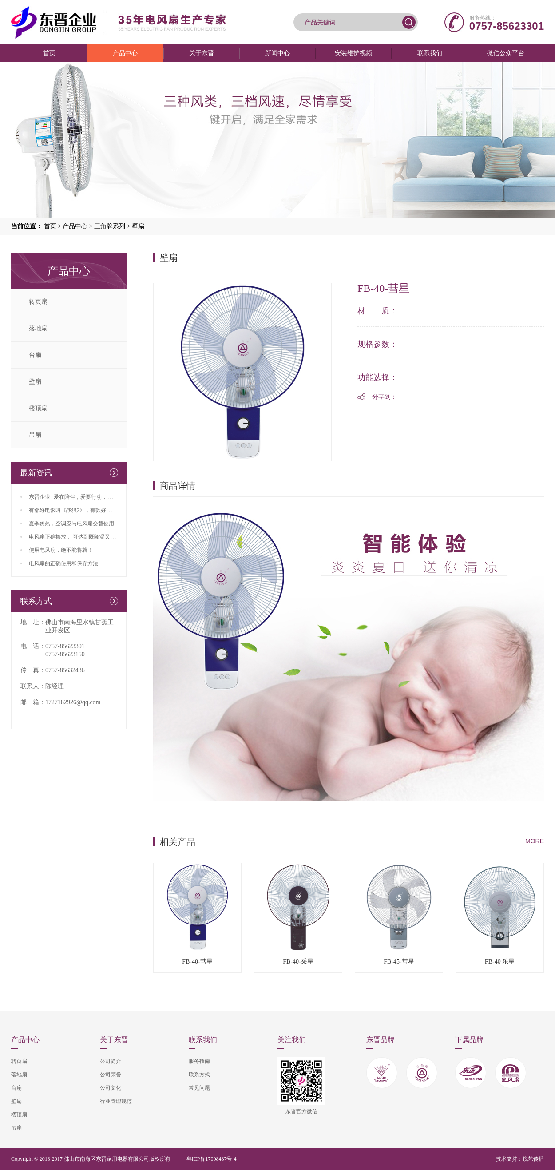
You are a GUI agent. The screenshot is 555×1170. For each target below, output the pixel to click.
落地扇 (38, 328)
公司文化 (110, 1088)
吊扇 (35, 435)
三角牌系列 (109, 226)
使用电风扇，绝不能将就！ (61, 550)
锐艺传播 (533, 1159)
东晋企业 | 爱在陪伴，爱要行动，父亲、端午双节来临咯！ (97, 497)
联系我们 (429, 53)
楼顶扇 (38, 408)
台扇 (35, 355)
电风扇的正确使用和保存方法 (63, 563)
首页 (49, 53)
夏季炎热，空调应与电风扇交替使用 (71, 523)
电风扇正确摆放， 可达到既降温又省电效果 (80, 537)
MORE (534, 841)
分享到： (384, 396)
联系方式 (199, 1074)
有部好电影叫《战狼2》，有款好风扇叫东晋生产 (86, 510)
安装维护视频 (353, 53)
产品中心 (125, 53)
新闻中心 (277, 53)
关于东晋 (201, 53)
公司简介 (110, 1061)
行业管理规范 (116, 1101)
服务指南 (199, 1061)
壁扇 (138, 226)
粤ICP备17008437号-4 (211, 1159)
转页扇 (38, 301)
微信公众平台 (505, 53)
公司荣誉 (110, 1074)
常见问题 (199, 1088)
